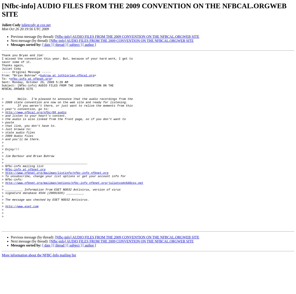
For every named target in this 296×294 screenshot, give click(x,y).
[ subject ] (74, 45)
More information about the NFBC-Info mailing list (39, 290)
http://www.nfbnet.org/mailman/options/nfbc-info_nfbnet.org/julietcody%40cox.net (74, 209)
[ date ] (47, 45)
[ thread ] (59, 45)
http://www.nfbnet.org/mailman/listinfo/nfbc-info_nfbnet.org (56, 197)
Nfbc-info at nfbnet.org (25, 193)
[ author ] (89, 45)
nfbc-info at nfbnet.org (31, 84)
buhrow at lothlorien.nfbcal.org (67, 80)
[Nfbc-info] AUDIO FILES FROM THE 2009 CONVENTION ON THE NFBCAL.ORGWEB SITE (127, 37)
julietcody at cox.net (36, 25)
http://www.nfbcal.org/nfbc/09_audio (35, 124)
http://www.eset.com (22, 237)
